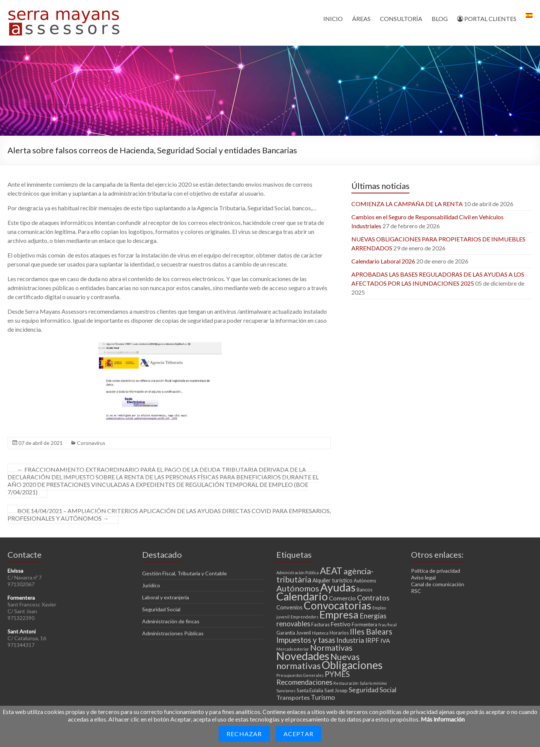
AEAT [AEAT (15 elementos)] (331, 570)
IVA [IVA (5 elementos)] (385, 640)
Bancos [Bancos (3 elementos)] (364, 590)
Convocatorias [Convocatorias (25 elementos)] (337, 605)
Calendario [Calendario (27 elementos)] (302, 596)
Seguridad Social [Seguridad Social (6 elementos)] (372, 690)
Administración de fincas (171, 621)
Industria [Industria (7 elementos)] (350, 640)
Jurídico (151, 585)
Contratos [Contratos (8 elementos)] (373, 597)
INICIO (333, 18)
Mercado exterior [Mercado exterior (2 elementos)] (292, 649)
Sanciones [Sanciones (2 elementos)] (286, 690)
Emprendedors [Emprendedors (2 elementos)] (304, 616)
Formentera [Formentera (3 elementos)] (364, 624)
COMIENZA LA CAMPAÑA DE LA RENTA (407, 203)
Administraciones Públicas (173, 633)
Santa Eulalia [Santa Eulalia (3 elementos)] (310, 690)
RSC (416, 591)
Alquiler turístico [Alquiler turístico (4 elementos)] (332, 580)
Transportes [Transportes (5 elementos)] (293, 697)
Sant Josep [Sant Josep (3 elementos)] (336, 690)
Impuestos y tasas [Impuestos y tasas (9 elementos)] (305, 639)
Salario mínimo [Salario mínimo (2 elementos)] (373, 683)
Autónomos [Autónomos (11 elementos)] (297, 588)
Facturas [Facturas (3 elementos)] (320, 624)
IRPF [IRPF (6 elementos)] (372, 640)
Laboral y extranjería (165, 597)
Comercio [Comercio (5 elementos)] (342, 598)
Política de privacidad (435, 570)
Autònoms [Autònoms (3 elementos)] (365, 581)
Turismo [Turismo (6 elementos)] (323, 697)
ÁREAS (361, 18)
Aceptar (299, 733)
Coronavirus (91, 443)
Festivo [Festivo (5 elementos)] (341, 623)
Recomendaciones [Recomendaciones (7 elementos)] (304, 682)
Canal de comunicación (437, 584)
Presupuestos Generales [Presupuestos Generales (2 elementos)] (300, 675)
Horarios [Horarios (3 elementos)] (339, 633)
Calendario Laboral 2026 (383, 261)
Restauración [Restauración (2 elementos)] (345, 683)
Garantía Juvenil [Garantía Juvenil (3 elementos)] (293, 633)
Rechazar (244, 733)
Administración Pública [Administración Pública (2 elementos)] (297, 572)
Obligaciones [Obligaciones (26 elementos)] (352, 665)
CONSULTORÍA (401, 18)
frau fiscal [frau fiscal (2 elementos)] (387, 624)
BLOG (440, 18)
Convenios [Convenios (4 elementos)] (289, 607)
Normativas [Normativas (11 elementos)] (331, 647)
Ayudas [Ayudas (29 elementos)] (338, 587)
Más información (443, 719)
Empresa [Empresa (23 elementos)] (339, 614)
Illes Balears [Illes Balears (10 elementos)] (371, 631)
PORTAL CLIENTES (486, 18)
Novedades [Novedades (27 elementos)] (302, 656)
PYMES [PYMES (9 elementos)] (337, 673)
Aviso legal (423, 577)
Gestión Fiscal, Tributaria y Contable (184, 573)
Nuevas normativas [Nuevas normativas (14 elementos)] (318, 661)
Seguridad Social (161, 609)
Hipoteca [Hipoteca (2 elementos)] (320, 632)
